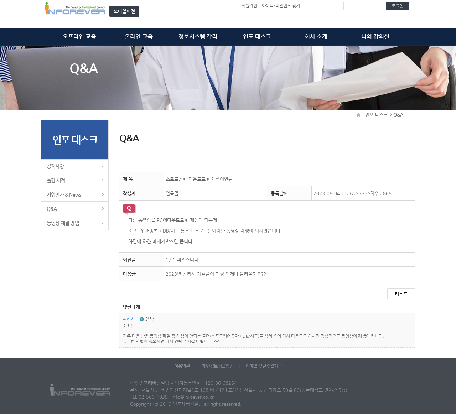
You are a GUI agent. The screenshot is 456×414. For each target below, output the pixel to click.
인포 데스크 (257, 36)
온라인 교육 (139, 36)
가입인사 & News (64, 194)
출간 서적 (56, 180)
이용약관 (182, 366)
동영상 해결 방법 (63, 223)
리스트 (401, 293)
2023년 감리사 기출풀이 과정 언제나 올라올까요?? (216, 273)
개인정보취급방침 (218, 366)
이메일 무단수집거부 (263, 366)
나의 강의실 (375, 36)
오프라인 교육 (79, 36)
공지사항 (55, 166)
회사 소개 (316, 36)
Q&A (52, 209)
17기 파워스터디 (182, 259)
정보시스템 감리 (197, 36)
